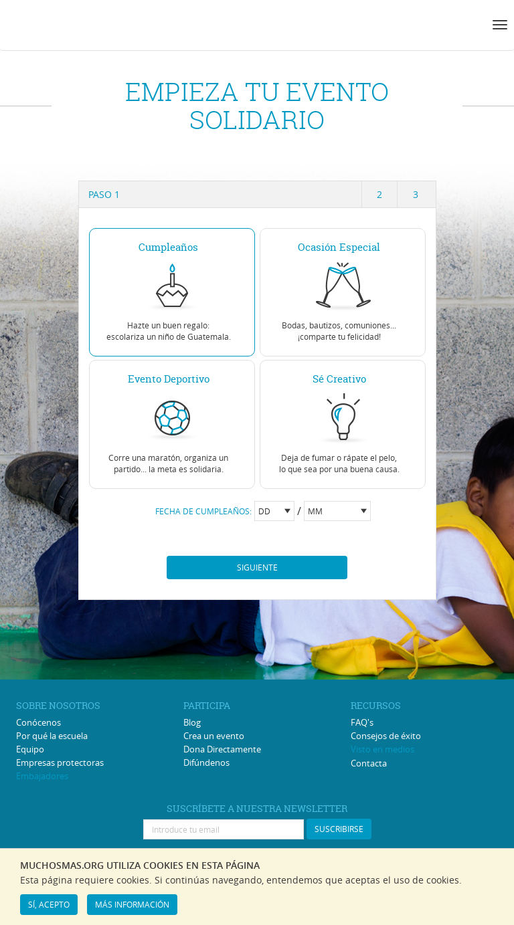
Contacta (369, 763)
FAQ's (362, 722)
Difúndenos (206, 762)
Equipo (30, 749)
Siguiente (257, 567)
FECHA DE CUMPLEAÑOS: (203, 511)
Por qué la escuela (52, 736)
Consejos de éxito (386, 736)
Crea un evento (213, 736)
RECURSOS (376, 705)
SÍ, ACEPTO (49, 904)
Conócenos (38, 722)
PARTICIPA (206, 705)
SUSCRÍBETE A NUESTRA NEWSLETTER (257, 808)
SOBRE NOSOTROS (58, 705)
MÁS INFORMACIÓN (132, 904)
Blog (192, 722)
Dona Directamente (222, 749)
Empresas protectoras (60, 762)
